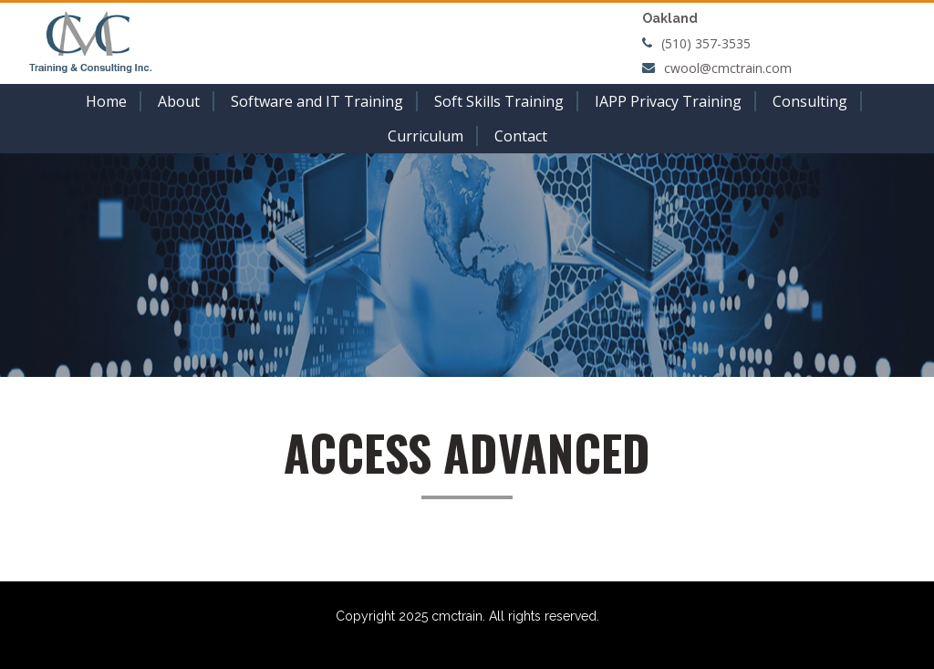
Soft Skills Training (499, 101)
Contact (520, 136)
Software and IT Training (317, 101)
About (179, 101)
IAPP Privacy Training (668, 101)
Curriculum (425, 136)
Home (106, 101)
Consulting (810, 101)
